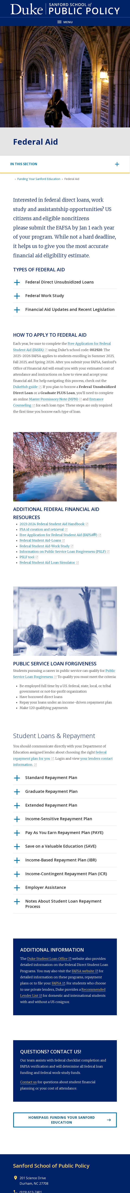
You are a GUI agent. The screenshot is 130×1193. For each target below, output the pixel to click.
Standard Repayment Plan (45, 779)
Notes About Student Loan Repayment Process (57, 903)
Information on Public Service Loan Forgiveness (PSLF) (63, 552)
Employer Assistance (40, 889)
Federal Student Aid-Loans (40, 540)
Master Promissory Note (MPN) (53, 399)
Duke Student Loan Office (47, 959)
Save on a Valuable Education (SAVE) (55, 847)
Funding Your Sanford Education (38, 179)
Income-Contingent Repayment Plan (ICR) (60, 875)
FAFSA (56, 983)
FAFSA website (83, 971)
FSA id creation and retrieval (42, 529)
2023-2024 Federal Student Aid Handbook (52, 524)
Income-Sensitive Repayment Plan (53, 820)
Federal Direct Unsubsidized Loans (54, 283)
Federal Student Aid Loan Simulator (47, 562)
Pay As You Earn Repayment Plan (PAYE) (58, 834)
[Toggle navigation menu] (65, 21)
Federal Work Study (39, 297)
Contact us (28, 1082)
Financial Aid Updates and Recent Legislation (64, 311)
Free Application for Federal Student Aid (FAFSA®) (58, 535)
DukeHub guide (25, 387)
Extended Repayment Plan (45, 806)
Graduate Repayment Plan (46, 793)
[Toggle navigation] (64, 164)
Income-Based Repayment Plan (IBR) (55, 861)
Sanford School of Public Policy (51, 1165)
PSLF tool (27, 557)
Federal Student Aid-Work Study (45, 546)
